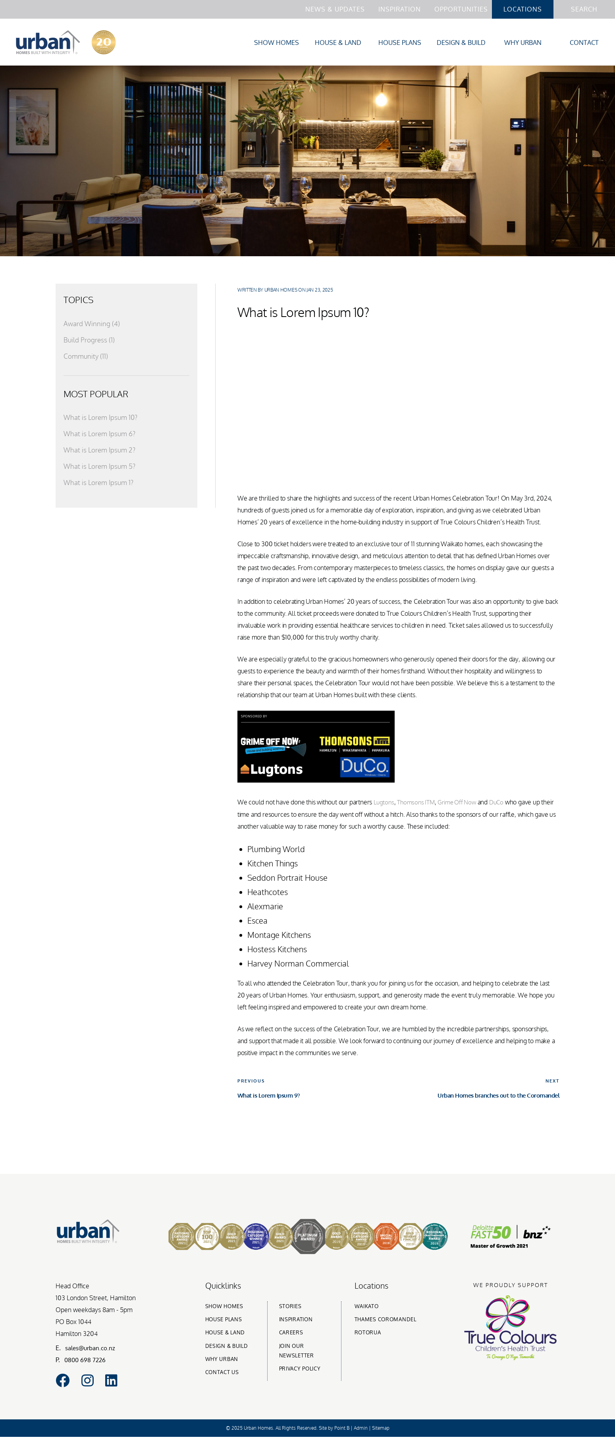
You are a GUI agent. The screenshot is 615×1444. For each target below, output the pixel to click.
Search (584, 9)
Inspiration (399, 9)
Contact (584, 43)
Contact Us (222, 1373)
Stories (290, 1307)
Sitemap (380, 1435)
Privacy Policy (300, 1370)
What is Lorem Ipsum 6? (101, 435)
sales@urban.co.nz (91, 1349)
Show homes (224, 1307)
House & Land (338, 43)
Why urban (221, 1360)
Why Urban (523, 43)
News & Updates (335, 9)
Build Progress (90, 341)
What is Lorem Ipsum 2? (101, 451)
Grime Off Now (461, 804)
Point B (341, 1435)
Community (87, 357)
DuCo (503, 804)
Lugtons (384, 804)
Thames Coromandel (385, 1320)
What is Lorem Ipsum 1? (100, 484)
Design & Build (461, 43)
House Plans (399, 43)
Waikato (367, 1307)
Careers (291, 1333)
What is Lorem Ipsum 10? (102, 419)
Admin (361, 1435)
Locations (522, 9)
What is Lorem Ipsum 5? (101, 468)
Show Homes (276, 43)
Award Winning (92, 325)
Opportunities (461, 9)
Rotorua (368, 1333)
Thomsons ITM (418, 804)
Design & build (226, 1346)
